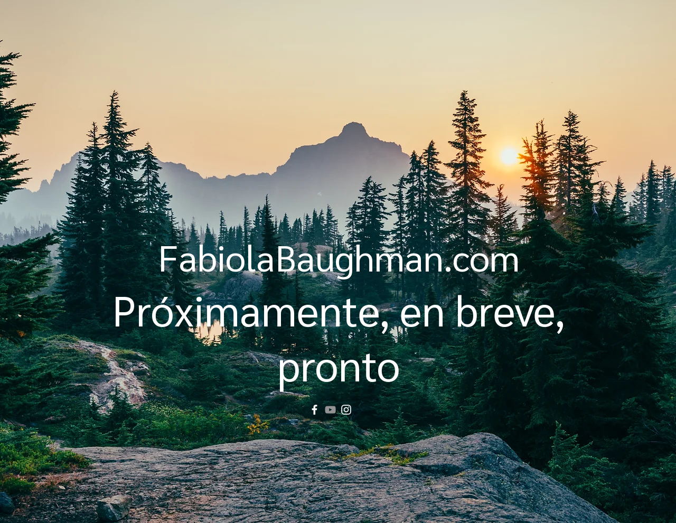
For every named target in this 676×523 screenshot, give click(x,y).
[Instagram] (346, 409)
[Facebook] (314, 409)
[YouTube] (330, 409)
